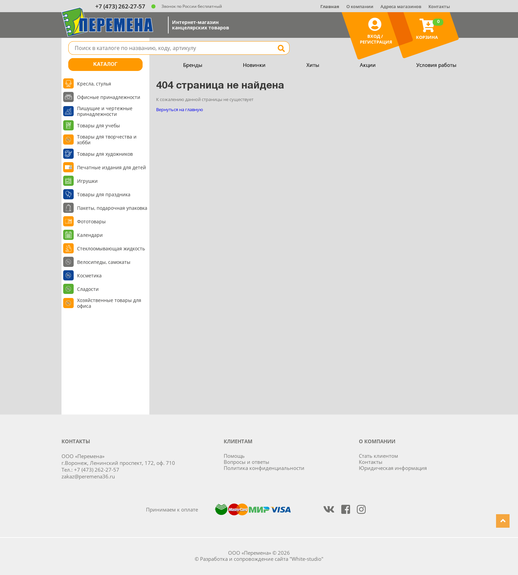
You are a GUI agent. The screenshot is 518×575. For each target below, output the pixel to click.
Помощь (234, 455)
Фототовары (91, 221)
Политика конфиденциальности (264, 468)
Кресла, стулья (94, 83)
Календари (90, 235)
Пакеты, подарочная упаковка (112, 208)
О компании (359, 6)
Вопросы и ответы (246, 461)
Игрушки (87, 181)
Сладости (88, 289)
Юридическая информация (393, 468)
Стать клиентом (378, 455)
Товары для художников (105, 154)
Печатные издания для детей (111, 167)
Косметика (89, 275)
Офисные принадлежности (108, 97)
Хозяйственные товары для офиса (109, 303)
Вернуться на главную (179, 109)
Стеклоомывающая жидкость (111, 248)
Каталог (105, 64)
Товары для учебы (98, 125)
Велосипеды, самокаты (103, 262)
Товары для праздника (103, 194)
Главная (329, 6)
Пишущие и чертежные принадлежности (104, 111)
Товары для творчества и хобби (107, 139)
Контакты (439, 6)
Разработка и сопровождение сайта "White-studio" (261, 558)
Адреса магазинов (400, 6)
